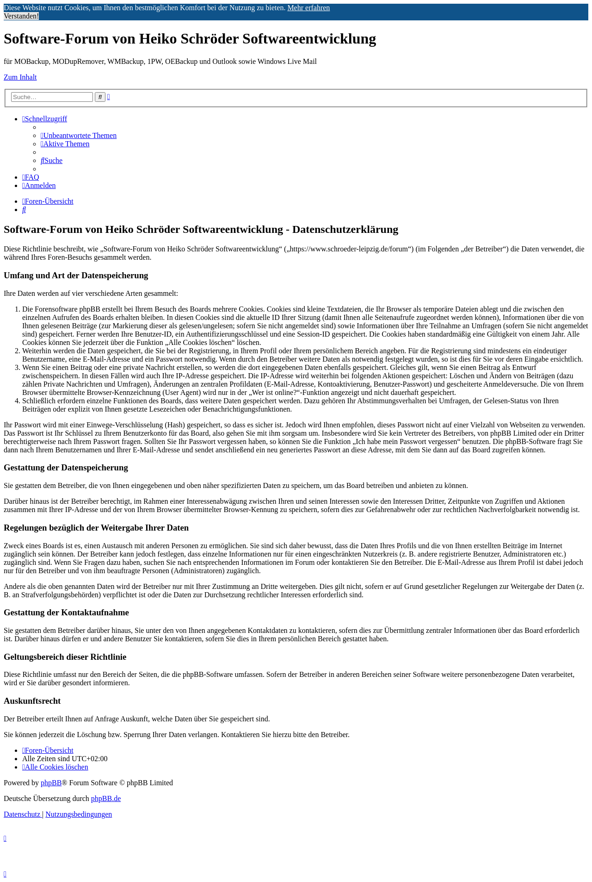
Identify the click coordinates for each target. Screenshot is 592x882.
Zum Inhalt (20, 77)
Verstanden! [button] (21, 16)
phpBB (51, 783)
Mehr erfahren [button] (308, 8)
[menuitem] (79, 135)
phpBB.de (106, 798)
